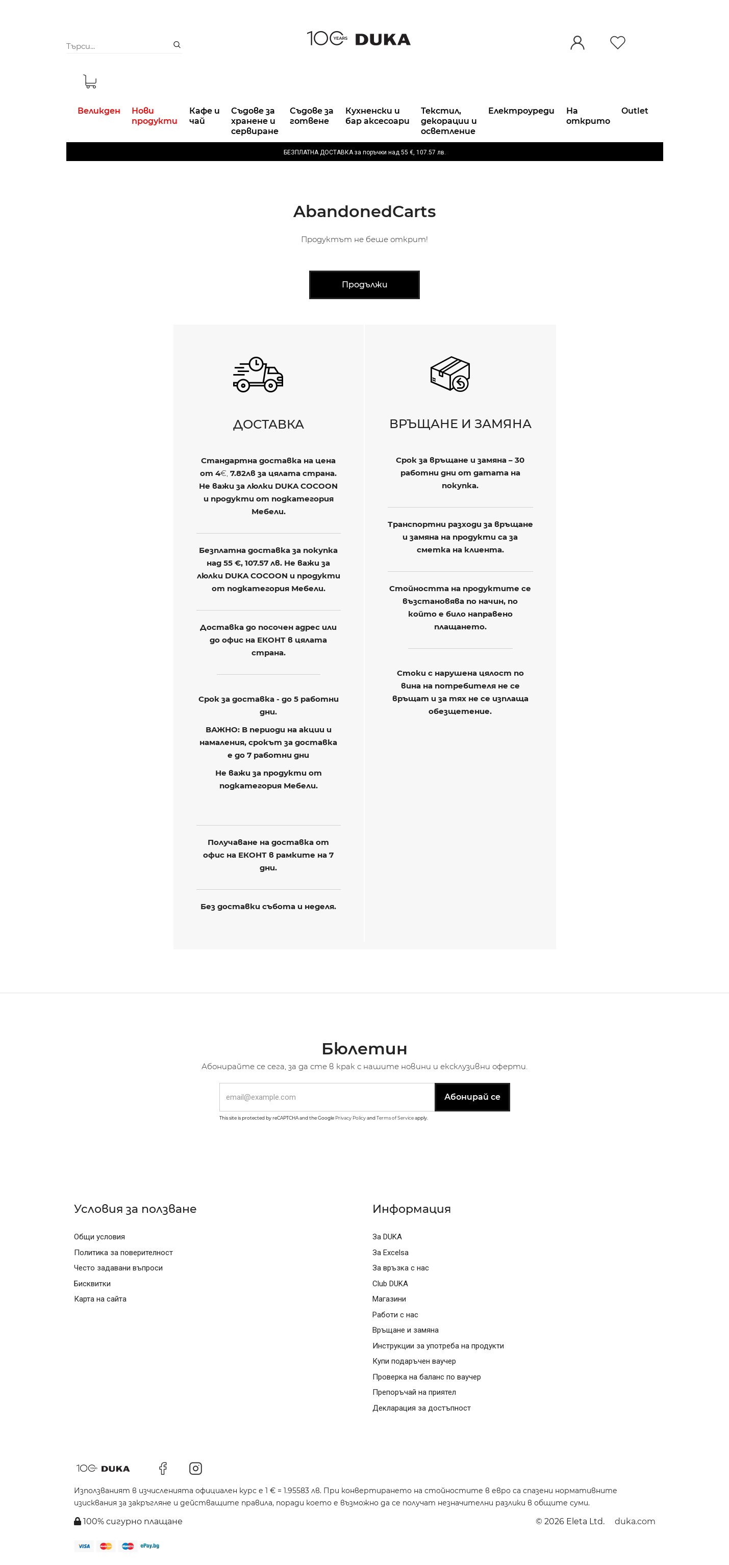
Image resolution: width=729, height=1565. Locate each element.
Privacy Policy (350, 1118)
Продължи (365, 284)
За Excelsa (390, 1252)
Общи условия (99, 1236)
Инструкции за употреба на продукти (438, 1345)
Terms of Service (395, 1118)
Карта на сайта (100, 1299)
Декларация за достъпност (421, 1408)
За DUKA (387, 1236)
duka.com (635, 1521)
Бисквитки (92, 1283)
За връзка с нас (400, 1267)
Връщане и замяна (405, 1330)
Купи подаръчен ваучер (414, 1361)
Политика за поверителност (123, 1252)
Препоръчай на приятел (414, 1392)
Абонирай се (472, 1097)
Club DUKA (390, 1283)
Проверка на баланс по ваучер (426, 1377)
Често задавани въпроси (118, 1267)
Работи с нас (395, 1314)
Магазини (389, 1299)
